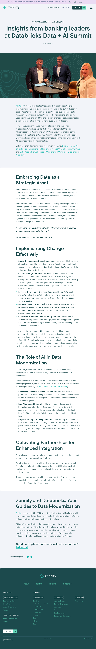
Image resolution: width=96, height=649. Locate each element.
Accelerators (79, 601)
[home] (11, 7)
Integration (57, 607)
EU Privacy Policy (88, 638)
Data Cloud (38, 606)
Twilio (34, 624)
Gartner (19, 513)
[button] (65, 8)
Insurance (6, 610)
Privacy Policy (48, 638)
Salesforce (36, 601)
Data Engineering (59, 613)
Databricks (36, 618)
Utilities (5, 621)
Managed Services (59, 601)
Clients (40, 584)
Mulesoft (37, 615)
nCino (35, 621)
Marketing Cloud (39, 609)
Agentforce (37, 612)
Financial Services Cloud (41, 603)
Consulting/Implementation (62, 616)
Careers (67, 584)
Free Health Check (53, 7)
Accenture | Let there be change (53, 386)
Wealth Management (9, 607)
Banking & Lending (8, 601)
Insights (53, 584)
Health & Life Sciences (10, 618)
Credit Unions (7, 604)
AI (54, 610)
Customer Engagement (61, 604)
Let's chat (22, 547)
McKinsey (20, 106)
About (27, 584)
